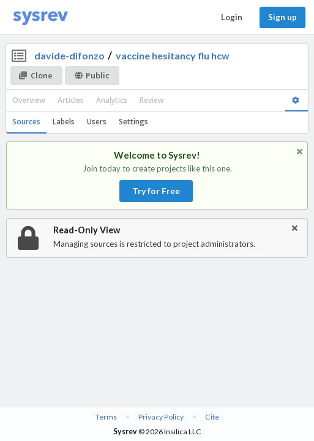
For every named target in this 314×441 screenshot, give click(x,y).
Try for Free (156, 191)
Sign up (282, 17)
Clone (35, 75)
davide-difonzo (69, 55)
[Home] (40, 17)
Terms (106, 416)
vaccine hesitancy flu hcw (173, 55)
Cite (212, 416)
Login (231, 17)
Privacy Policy (161, 416)
